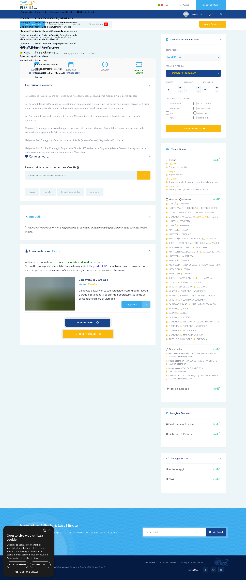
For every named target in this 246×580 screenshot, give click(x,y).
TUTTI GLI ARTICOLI (87, 334)
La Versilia (30, 14)
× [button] (49, 530)
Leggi (215, 388)
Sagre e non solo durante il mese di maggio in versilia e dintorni (58, 53)
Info (216, 424)
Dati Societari (149, 562)
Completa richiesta (193, 128)
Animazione (202, 118)
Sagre (46, 37)
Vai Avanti (216, 532)
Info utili (76, 24)
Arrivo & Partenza (174, 66)
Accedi (184, 5)
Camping (72, 14)
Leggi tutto (138, 304)
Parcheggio (175, 108)
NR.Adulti (188, 82)
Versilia (34, 37)
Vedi (216, 160)
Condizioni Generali (168, 562)
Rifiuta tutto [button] (40, 564)
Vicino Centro (204, 104)
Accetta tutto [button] (17, 564)
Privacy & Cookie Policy (192, 562)
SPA (171, 113)
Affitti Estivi (91, 14)
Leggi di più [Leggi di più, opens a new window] (33, 558)
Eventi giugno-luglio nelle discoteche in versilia (187, 188)
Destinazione (172, 50)
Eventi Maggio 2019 (70, 192)
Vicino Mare (175, 104)
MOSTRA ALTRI (88, 322)
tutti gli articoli (97, 266)
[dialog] (28, 551)
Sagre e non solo (32, 24)
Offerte (109, 14)
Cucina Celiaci (204, 108)
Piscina (173, 118)
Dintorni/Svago (98, 24)
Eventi (123, 14)
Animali (202, 113)
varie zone (94, 192)
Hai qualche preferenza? (178, 98)
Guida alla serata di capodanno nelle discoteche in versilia (192, 180)
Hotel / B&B (52, 14)
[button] (29, 571)
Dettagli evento (56, 24)
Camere (169, 82)
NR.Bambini (208, 82)
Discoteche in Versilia (176, 166)
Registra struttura (211, 5)
